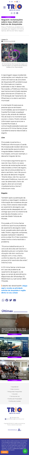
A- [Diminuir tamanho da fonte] (10, 1)
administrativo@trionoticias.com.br (14, 419)
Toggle (17, 2)
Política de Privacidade (15, 398)
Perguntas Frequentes (15, 391)
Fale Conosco (15, 389)
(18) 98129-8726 (14, 417)
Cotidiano (8, 17)
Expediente (15, 387)
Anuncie (15, 394)
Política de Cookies (18, 448)
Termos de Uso (15, 396)
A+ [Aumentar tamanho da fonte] (12, 1)
